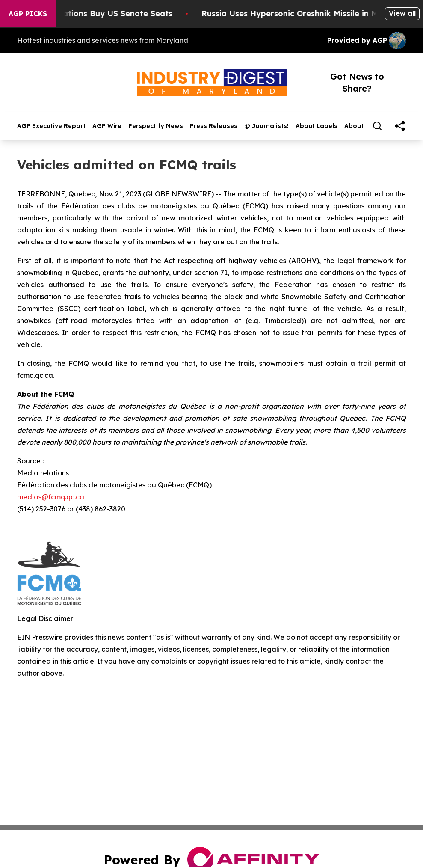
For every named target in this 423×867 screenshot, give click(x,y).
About (354, 126)
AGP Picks (28, 13)
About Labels (316, 126)
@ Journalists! (266, 126)
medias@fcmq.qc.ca (50, 497)
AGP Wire (106, 126)
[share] (400, 126)
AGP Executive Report (51, 126)
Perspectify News (155, 126)
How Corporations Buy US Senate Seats (98, 13)
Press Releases (213, 126)
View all (402, 13)
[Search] (377, 126)
